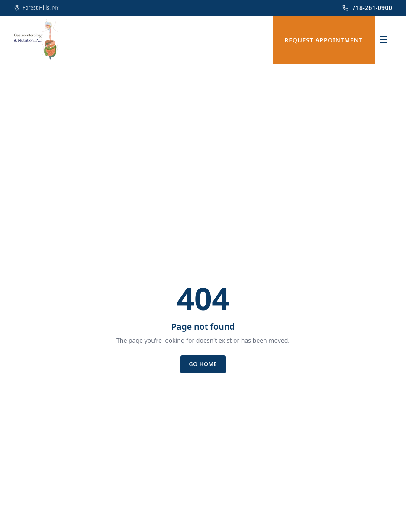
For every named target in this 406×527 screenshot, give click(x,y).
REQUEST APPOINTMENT (324, 40)
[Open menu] (383, 39)
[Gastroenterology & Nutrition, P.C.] (36, 40)
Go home (203, 364)
